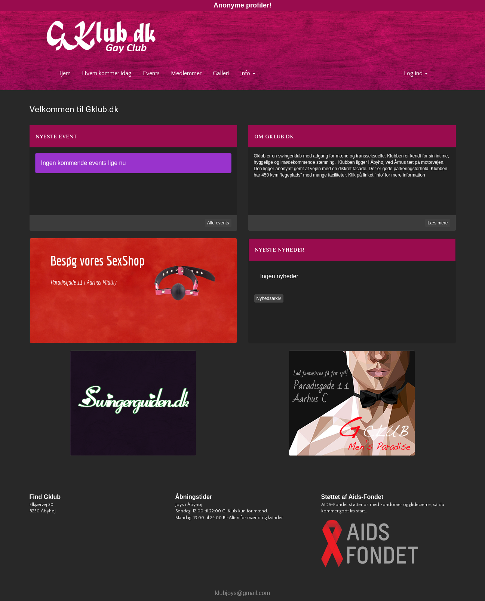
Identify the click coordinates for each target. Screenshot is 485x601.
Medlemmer (186, 73)
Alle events (218, 223)
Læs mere (437, 223)
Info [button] (247, 73)
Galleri (221, 73)
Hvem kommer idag (107, 73)
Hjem (66, 73)
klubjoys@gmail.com (242, 593)
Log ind (416, 73)
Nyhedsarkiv (269, 298)
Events (151, 73)
